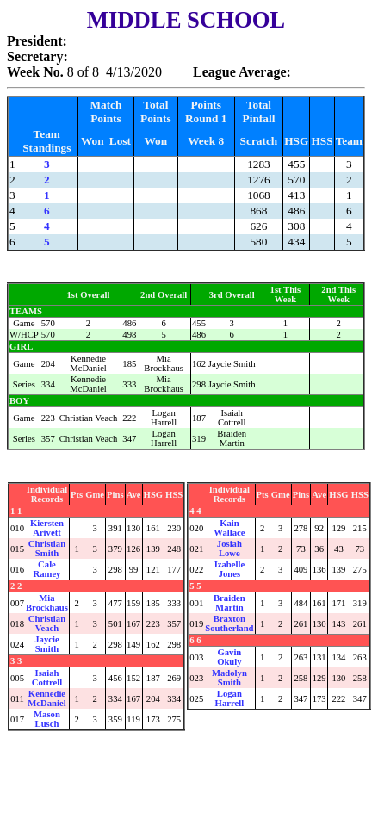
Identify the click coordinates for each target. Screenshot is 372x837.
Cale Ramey (46, 569)
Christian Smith (46, 548)
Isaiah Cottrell (47, 677)
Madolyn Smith (229, 677)
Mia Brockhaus (47, 602)
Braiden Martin (229, 602)
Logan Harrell (230, 698)
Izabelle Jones (229, 569)
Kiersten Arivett (47, 527)
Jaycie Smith (46, 644)
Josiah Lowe (229, 548)
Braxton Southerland (229, 623)
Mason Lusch (47, 719)
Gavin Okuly (229, 657)
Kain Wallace (229, 527)
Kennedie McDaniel (46, 698)
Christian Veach (46, 623)
